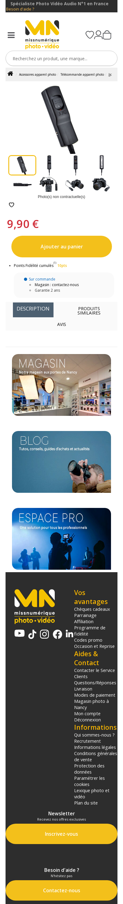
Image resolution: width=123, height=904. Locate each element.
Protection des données (89, 768)
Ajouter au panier (62, 246)
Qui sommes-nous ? (94, 735)
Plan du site (86, 803)
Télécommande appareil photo (82, 74)
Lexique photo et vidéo (91, 793)
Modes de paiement (94, 695)
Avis (61, 324)
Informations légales (95, 747)
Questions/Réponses (95, 682)
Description (33, 308)
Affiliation (83, 621)
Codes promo (88, 640)
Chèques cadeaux (92, 609)
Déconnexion (87, 719)
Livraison (83, 689)
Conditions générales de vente (95, 756)
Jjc (110, 74)
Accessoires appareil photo (37, 74)
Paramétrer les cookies (89, 781)
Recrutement (87, 741)
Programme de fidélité (89, 630)
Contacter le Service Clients (94, 673)
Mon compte (87, 713)
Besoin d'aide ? (20, 9)
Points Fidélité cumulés (34, 265)
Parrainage (85, 615)
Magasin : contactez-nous (57, 284)
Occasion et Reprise (94, 646)
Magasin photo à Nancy (91, 704)
